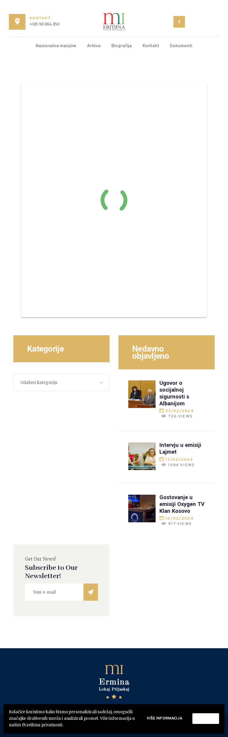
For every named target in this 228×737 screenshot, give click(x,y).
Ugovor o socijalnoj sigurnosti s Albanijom (174, 393)
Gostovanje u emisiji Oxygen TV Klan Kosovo (182, 504)
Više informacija (164, 718)
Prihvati (206, 718)
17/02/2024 (179, 459)
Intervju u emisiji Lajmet (180, 448)
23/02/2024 (179, 411)
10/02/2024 (179, 518)
